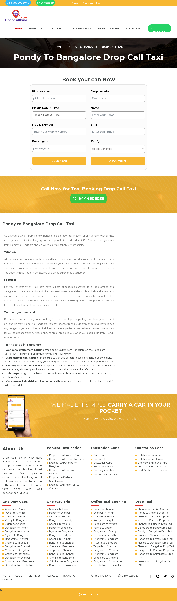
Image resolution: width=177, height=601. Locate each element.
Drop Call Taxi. (90, 594)
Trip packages (81, 28)
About (19, 575)
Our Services (57, 28)
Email (94, 124)
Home (19, 28)
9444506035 (88, 198)
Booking (69, 575)
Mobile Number (42, 124)
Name (95, 108)
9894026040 (101, 575)
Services (35, 575)
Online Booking (108, 28)
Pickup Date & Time (45, 108)
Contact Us (132, 28)
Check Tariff (118, 161)
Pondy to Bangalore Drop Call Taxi (95, 47)
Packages (51, 575)
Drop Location (100, 91)
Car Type (97, 141)
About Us (35, 28)
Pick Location (41, 91)
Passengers (40, 141)
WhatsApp (158, 29)
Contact (8, 579)
